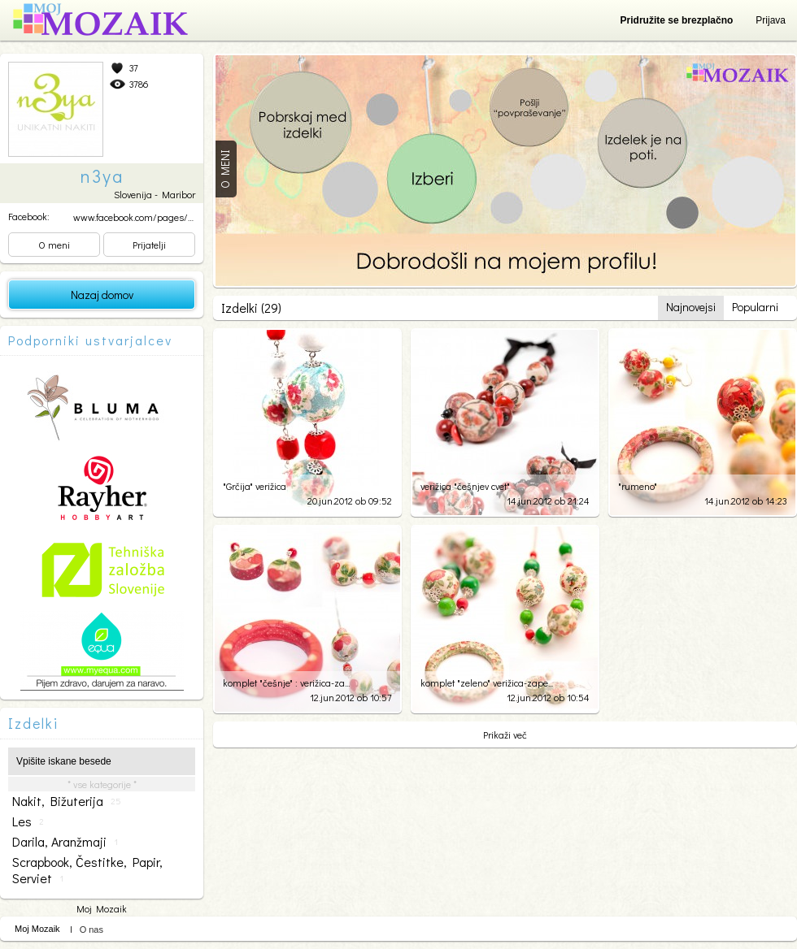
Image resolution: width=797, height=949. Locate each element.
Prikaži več (505, 734)
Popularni (755, 306)
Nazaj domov (102, 294)
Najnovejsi (691, 306)
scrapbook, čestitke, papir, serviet (87, 870)
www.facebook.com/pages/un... (138, 216)
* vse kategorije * (102, 784)
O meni (54, 244)
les (28, 821)
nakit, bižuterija (66, 801)
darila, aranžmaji (65, 842)
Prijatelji (149, 244)
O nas (91, 929)
